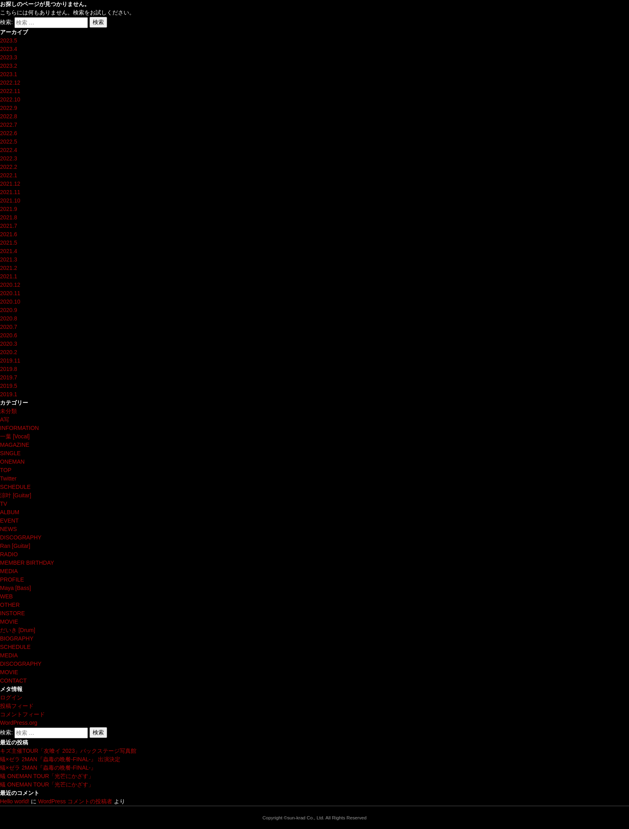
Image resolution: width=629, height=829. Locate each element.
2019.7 (8, 377)
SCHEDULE (15, 487)
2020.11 (10, 293)
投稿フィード (17, 706)
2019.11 (10, 360)
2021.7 (8, 226)
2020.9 (8, 310)
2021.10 (10, 200)
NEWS (8, 529)
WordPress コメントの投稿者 (75, 801)
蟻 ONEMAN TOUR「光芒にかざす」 (47, 776)
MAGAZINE (14, 445)
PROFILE (12, 579)
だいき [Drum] (17, 630)
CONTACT (13, 680)
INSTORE (12, 613)
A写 (4, 419)
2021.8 (8, 217)
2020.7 (8, 327)
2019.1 (8, 394)
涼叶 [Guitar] (15, 495)
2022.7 (8, 125)
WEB (6, 596)
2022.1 (8, 175)
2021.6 (8, 234)
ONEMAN (12, 461)
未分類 (8, 411)
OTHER (10, 605)
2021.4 (8, 251)
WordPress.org (18, 723)
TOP (6, 470)
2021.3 (8, 259)
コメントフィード (22, 714)
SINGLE (10, 453)
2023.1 (8, 74)
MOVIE (9, 621)
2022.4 (8, 150)
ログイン (11, 697)
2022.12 (10, 82)
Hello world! (14, 801)
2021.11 (10, 192)
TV (3, 504)
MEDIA (9, 571)
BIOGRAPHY (16, 638)
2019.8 (8, 369)
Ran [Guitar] (15, 546)
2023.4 (8, 49)
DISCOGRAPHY (20, 537)
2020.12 (10, 285)
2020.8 (8, 318)
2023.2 (8, 66)
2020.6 (8, 335)
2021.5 (8, 242)
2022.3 (8, 158)
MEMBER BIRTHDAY (27, 562)
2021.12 (10, 183)
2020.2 (8, 352)
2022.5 (8, 141)
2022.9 (8, 108)
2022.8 (8, 116)
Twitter (8, 478)
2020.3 (8, 344)
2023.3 (8, 57)
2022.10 (10, 99)
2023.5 (8, 40)
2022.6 (8, 133)
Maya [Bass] (15, 588)
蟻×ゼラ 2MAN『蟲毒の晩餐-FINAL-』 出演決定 (60, 759)
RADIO (9, 554)
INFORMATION (19, 428)
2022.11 (10, 91)
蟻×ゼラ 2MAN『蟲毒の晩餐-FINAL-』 (48, 767)
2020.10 (10, 301)
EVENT (9, 520)
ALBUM (9, 512)
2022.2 (8, 167)
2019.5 (8, 386)
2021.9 (8, 209)
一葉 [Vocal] (15, 436)
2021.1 (8, 276)
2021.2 (8, 268)
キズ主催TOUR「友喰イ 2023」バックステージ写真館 (68, 751)
